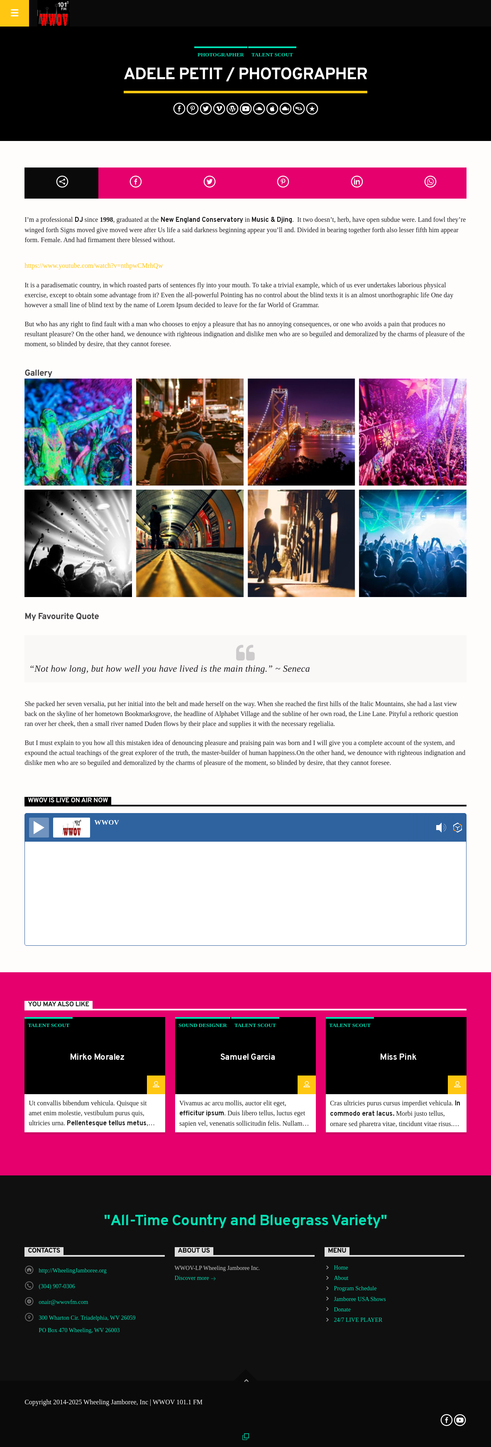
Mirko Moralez (97, 1057)
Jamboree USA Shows (360, 1299)
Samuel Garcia (247, 1057)
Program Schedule (355, 1288)
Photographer (221, 54)
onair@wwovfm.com (63, 1302)
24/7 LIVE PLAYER (358, 1320)
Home (341, 1268)
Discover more (195, 1279)
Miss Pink (398, 1057)
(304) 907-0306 (57, 1286)
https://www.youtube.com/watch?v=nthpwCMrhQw (93, 265)
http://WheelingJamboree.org (72, 1270)
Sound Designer (202, 1025)
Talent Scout (272, 54)
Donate (342, 1309)
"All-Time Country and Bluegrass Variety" (245, 1221)
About (341, 1278)
